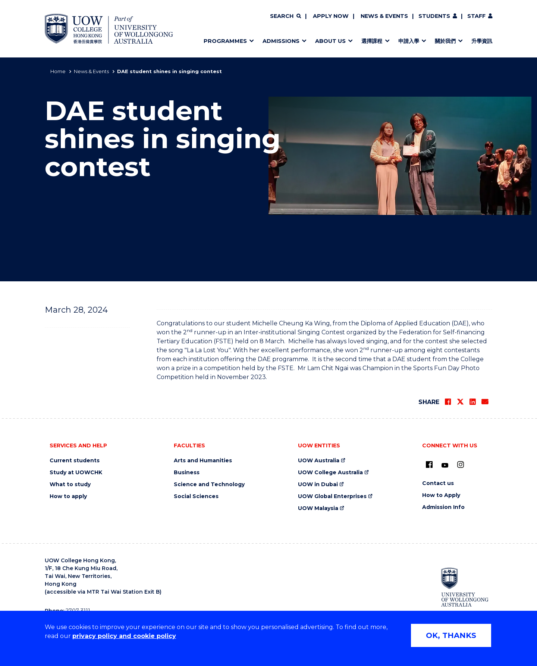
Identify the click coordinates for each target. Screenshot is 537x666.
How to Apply (441, 495)
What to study (70, 484)
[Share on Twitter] (460, 401)
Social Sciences (196, 496)
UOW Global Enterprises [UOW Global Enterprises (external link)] (332, 496)
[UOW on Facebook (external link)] (429, 464)
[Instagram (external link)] (460, 464)
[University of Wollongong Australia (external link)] (465, 586)
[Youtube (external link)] (445, 465)
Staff (476, 16)
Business (187, 472)
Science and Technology (209, 484)
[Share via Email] (485, 401)
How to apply (68, 496)
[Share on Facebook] (448, 401)
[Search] (285, 16)
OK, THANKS (451, 635)
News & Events (384, 16)
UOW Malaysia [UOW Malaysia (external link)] (318, 508)
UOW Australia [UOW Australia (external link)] (318, 460)
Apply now (331, 16)
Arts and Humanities (203, 460)
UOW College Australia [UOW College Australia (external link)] (330, 472)
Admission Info (443, 507)
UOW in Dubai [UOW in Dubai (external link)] (318, 484)
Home (58, 71)
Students (434, 16)
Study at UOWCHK (76, 472)
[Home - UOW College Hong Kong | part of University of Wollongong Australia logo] (109, 29)
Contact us (438, 483)
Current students (75, 460)
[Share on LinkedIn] (472, 401)
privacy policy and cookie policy (124, 636)
